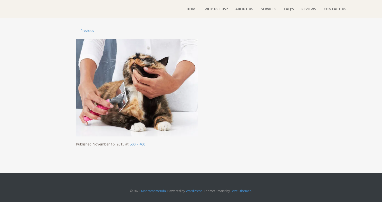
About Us (244, 9)
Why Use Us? (216, 9)
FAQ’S (289, 9)
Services (269, 9)
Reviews (308, 9)
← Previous (85, 30)
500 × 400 (137, 144)
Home (192, 9)
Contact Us (335, 9)
